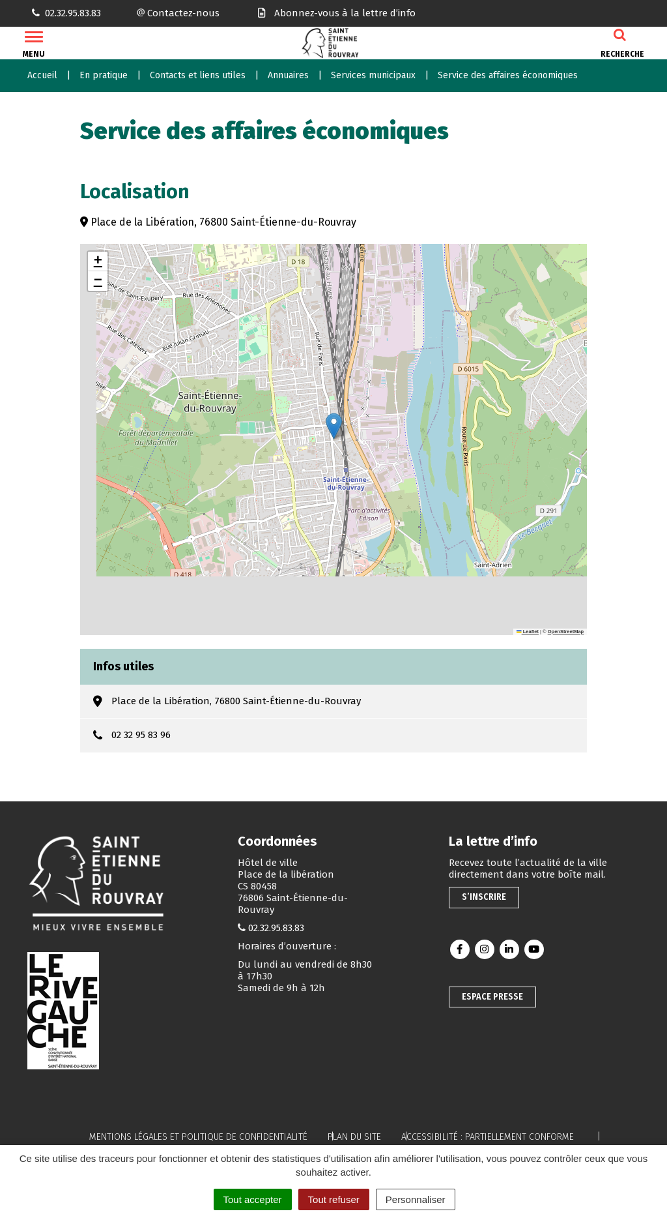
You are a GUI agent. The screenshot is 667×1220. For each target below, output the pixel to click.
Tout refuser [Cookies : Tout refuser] (334, 1199)
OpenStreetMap (566, 631)
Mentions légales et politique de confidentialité (198, 1136)
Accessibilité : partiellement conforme (487, 1136)
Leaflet (528, 631)
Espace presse (492, 996)
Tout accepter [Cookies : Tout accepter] (252, 1199)
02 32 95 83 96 (141, 735)
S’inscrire (484, 896)
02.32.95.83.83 (276, 928)
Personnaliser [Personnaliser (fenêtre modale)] (416, 1199)
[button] (334, 426)
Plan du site (354, 1136)
